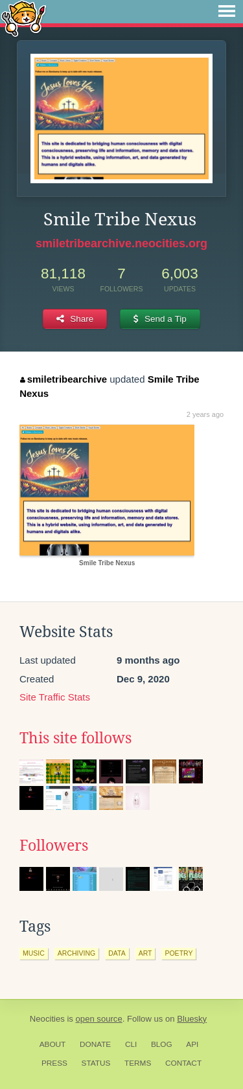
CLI (131, 1044)
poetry (178, 953)
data (116, 953)
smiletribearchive (63, 379)
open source (99, 1019)
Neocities (47, 1019)
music (34, 953)
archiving (76, 953)
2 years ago (205, 414)
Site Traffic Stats (54, 696)
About (53, 1044)
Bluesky (192, 1019)
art (145, 953)
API (192, 1044)
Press (54, 1063)
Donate (95, 1044)
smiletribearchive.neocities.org (121, 243)
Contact (183, 1063)
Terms (137, 1063)
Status (96, 1063)
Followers (53, 845)
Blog (161, 1044)
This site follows (75, 738)
